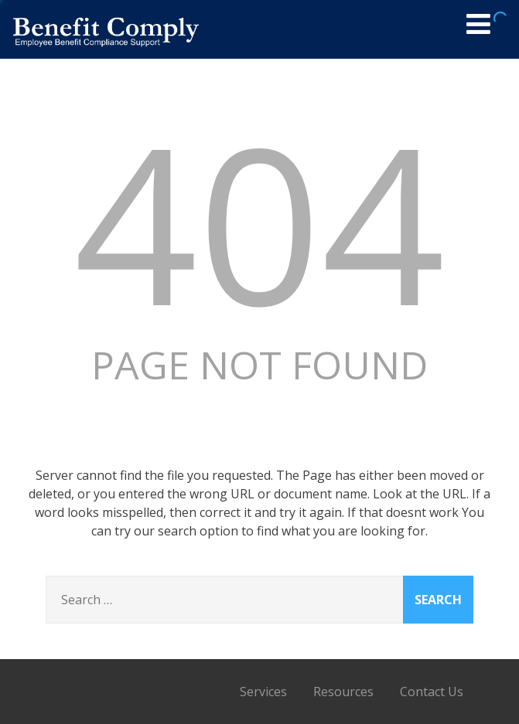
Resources (343, 691)
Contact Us (431, 691)
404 (260, 221)
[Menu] (478, 23)
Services (263, 691)
